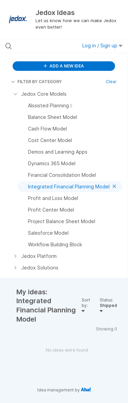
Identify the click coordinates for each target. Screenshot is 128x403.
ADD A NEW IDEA (64, 65)
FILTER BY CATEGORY (36, 81)
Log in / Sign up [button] (102, 45)
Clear (111, 81)
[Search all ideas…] (41, 46)
